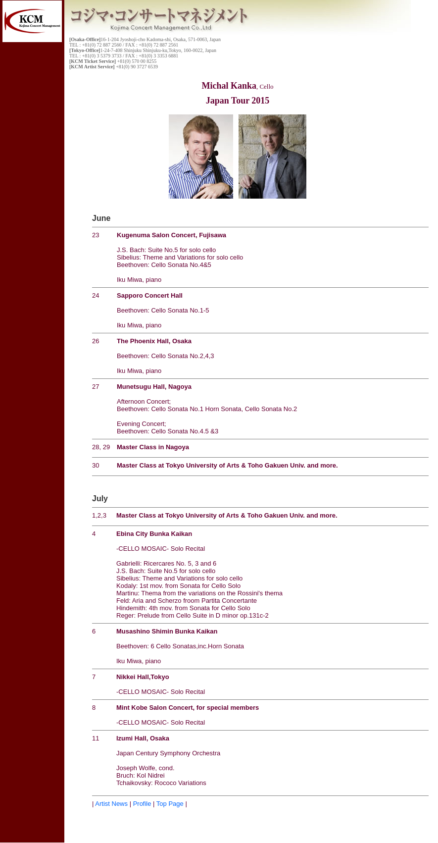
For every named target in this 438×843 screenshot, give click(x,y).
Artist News (111, 803)
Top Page (170, 803)
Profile (141, 803)
